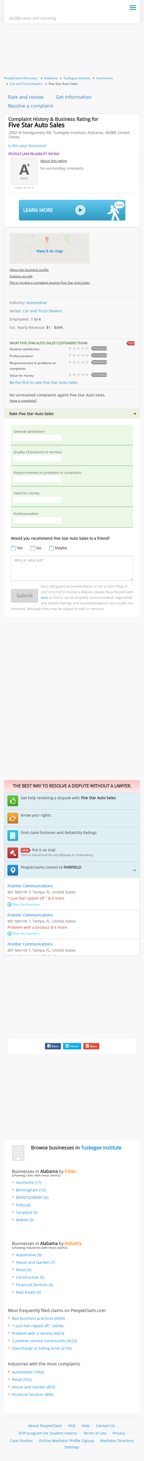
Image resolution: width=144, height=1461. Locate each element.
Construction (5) (30, 1277)
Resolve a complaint (30, 106)
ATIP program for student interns (47, 1433)
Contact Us (105, 1425)
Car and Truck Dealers (26, 83)
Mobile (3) (25, 1219)
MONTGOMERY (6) (32, 1197)
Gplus (91, 1046)
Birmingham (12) (31, 1189)
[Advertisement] (72, 49)
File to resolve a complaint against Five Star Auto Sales (50, 282)
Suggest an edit (21, 276)
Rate (72, 413)
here (44, 597)
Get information (74, 97)
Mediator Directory (117, 1440)
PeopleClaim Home (34, 9)
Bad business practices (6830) (38, 1318)
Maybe (61, 547)
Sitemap (71, 1447)
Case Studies (21, 1440)
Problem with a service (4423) (38, 1333)
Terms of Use (94, 1433)
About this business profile (29, 269)
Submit (24, 595)
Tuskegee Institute (76, 78)
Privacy (119, 1433)
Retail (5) (23, 1269)
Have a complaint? (23, 400)
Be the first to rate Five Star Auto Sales (44, 382)
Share (53, 1046)
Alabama (50, 78)
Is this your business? (27, 145)
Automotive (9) (29, 1254)
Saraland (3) (26, 1212)
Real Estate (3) (28, 1292)
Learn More (73, 210)
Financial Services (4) (34, 1284)
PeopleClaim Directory (20, 78)
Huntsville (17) (28, 1182)
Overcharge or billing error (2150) (42, 1348)
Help (85, 1425)
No (38, 547)
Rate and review (26, 97)
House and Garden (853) (33, 1386)
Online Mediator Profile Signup (66, 1440)
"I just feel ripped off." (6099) (37, 1325)
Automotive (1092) (28, 1372)
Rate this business (23, 904)
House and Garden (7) (35, 1262)
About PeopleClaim (45, 1425)
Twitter (72, 1046)
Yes (20, 547)
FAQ (71, 1425)
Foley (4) (23, 1204)
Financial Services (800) (32, 1394)
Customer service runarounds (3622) (44, 1340)
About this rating (53, 160)
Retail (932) (22, 1379)
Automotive (104, 78)
